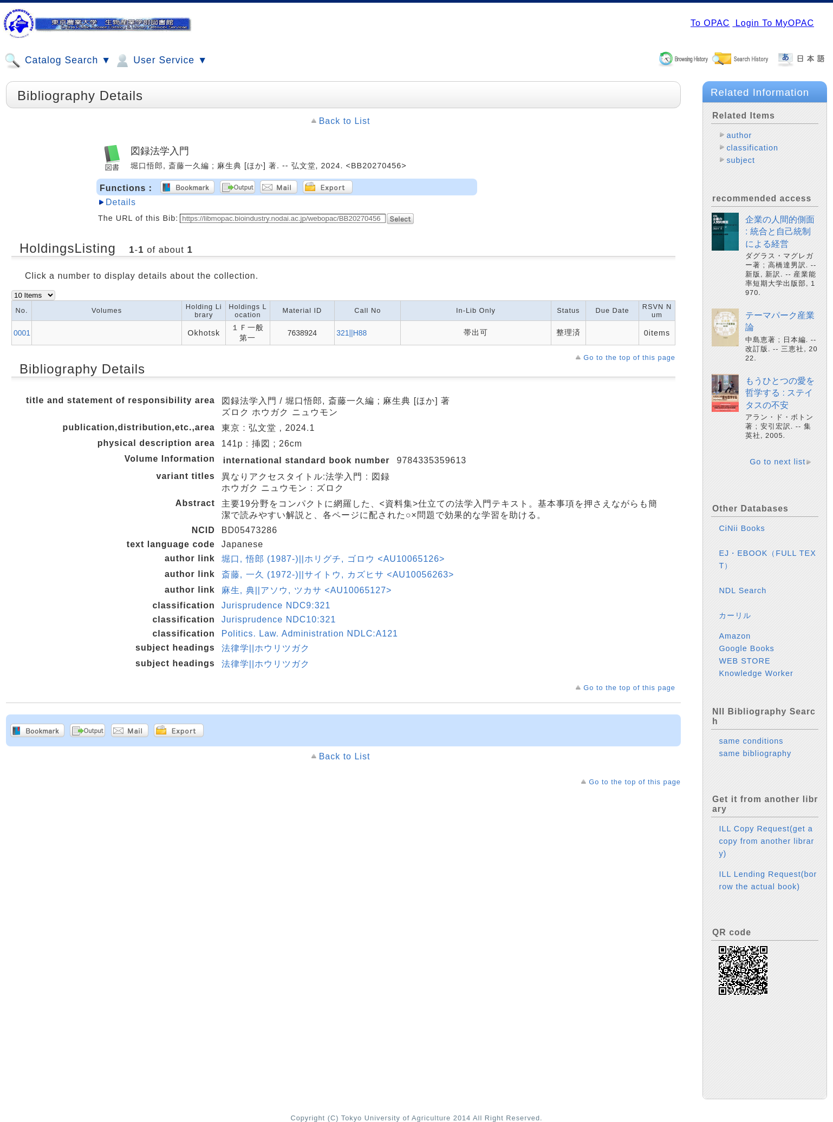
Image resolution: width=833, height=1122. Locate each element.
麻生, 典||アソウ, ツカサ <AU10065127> (307, 590)
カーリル (735, 615)
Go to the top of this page (629, 357)
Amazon (735, 636)
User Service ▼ (160, 61)
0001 (22, 333)
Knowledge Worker (756, 673)
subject (740, 160)
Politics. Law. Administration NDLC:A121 (310, 633)
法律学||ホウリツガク (266, 648)
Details (121, 202)
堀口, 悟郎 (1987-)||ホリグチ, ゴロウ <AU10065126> (333, 558)
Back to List (344, 121)
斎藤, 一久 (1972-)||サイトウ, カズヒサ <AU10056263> (338, 574)
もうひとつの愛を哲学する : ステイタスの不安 (780, 393)
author (739, 135)
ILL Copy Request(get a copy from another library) (766, 841)
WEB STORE (744, 661)
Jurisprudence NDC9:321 (276, 605)
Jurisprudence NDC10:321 (279, 619)
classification (752, 147)
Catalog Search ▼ (57, 61)
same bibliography (755, 753)
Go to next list (777, 461)
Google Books (746, 648)
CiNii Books (742, 528)
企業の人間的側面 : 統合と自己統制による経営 (780, 231)
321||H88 (351, 333)
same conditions (751, 741)
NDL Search (742, 590)
